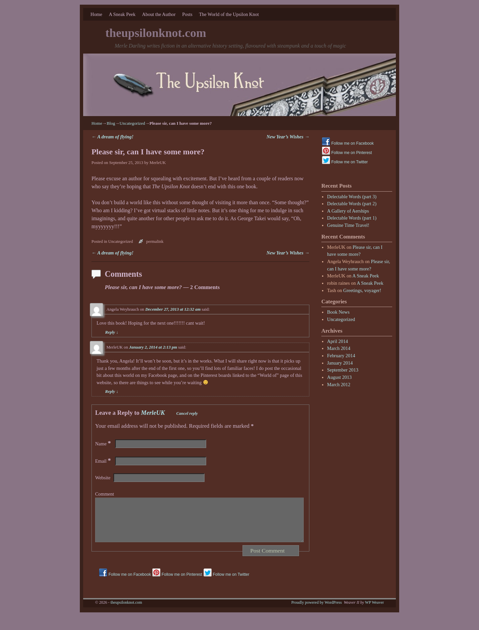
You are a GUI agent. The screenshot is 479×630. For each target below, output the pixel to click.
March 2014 (338, 348)
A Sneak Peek (122, 14)
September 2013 (342, 370)
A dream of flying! (112, 136)
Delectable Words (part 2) (351, 203)
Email (103, 461)
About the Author (159, 14)
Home (96, 14)
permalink (155, 241)
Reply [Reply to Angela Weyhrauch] (111, 332)
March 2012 (338, 384)
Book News (338, 312)
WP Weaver (374, 610)
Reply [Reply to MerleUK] (111, 391)
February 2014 (341, 355)
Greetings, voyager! (362, 290)
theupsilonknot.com (155, 33)
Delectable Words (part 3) (351, 196)
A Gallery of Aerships (348, 211)
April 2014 (337, 341)
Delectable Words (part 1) (351, 218)
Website (102, 477)
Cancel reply (187, 413)
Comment (104, 494)
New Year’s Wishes (287, 136)
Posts (187, 14)
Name (103, 443)
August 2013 (339, 377)
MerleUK (158, 162)
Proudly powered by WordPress (316, 610)
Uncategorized (132, 123)
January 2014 (340, 363)
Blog (110, 123)
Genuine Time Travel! (348, 225)
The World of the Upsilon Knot (229, 14)
